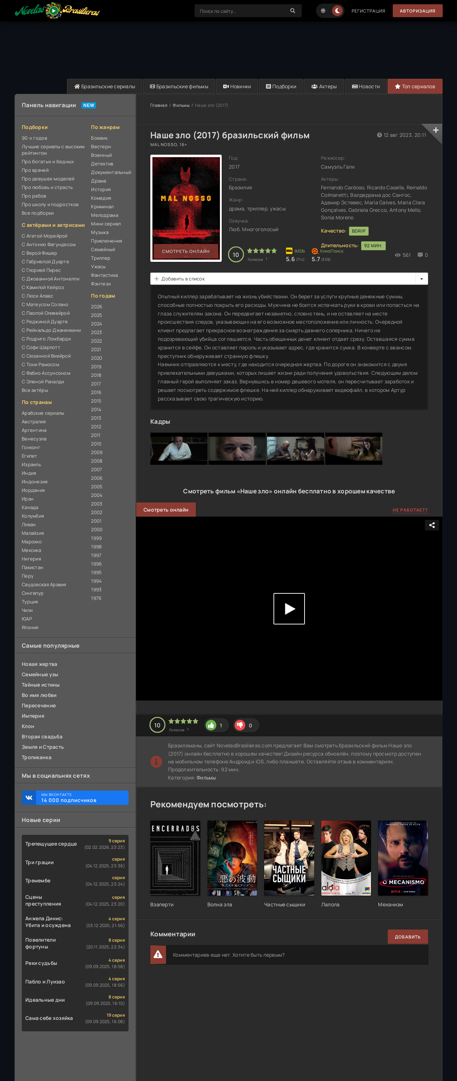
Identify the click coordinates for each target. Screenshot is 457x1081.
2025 (96, 315)
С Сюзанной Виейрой (46, 356)
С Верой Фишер (39, 253)
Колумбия (33, 516)
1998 (96, 546)
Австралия (34, 421)
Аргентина (34, 430)
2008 (96, 461)
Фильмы (181, 105)
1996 (96, 564)
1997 (96, 555)
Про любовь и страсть (47, 187)
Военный (101, 155)
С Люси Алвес (37, 296)
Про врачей (35, 170)
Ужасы (98, 266)
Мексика (31, 550)
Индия (29, 473)
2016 (96, 392)
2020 (96, 358)
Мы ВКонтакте (81, 797)
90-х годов (34, 138)
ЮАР (27, 619)
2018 (96, 375)
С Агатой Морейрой (44, 236)
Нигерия (31, 559)
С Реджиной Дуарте (45, 321)
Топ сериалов (415, 86)
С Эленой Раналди (43, 381)
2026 (96, 306)
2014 (96, 409)
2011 (95, 435)
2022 (96, 341)
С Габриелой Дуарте (45, 261)
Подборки (281, 86)
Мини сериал (106, 223)
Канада (30, 507)
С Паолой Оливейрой (46, 313)
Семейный (103, 249)
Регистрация (369, 11)
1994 (96, 581)
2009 (96, 452)
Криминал (102, 206)
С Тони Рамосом (40, 364)
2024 (96, 323)
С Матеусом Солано (45, 304)
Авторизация (418, 11)
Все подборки (38, 213)
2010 (96, 443)
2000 (96, 529)
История (101, 189)
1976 (96, 598)
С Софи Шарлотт (41, 347)
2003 (96, 503)
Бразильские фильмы (179, 86)
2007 (96, 469)
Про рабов (34, 196)
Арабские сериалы (43, 413)
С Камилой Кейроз (43, 287)
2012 (96, 426)
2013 (96, 418)
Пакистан (32, 567)
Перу (28, 576)
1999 (96, 538)
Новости (366, 86)
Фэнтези (101, 283)
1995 (96, 572)
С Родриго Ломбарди (46, 338)
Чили (27, 610)
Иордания (33, 490)
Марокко (32, 541)
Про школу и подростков (50, 204)
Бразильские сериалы (104, 86)
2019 (96, 366)
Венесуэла (34, 438)
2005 (96, 486)
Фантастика (104, 275)
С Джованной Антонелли (50, 278)
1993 (96, 589)
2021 (96, 349)
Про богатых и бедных (48, 161)
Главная (158, 105)
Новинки (237, 86)
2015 (96, 401)
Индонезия (35, 481)
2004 (96, 495)
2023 (96, 332)
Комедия (101, 198)
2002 (96, 512)
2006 (96, 478)
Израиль (31, 464)
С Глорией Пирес (41, 270)
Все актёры (35, 390)
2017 (96, 383)
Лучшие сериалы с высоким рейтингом (53, 149)
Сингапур (33, 593)
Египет (29, 456)
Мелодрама (104, 215)
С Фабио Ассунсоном (46, 373)
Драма (98, 181)
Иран (28, 498)
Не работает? (410, 510)
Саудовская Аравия (44, 584)
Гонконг (31, 447)
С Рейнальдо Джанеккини (51, 330)
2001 (96, 521)
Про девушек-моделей (48, 178)
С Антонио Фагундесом (49, 244)
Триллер (100, 258)
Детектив (102, 163)
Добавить (408, 937)
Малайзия (33, 533)
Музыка (100, 232)
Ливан (29, 524)
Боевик (99, 138)
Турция (30, 601)
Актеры (324, 86)
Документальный (110, 172)
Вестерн (101, 146)
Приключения (106, 241)
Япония (30, 627)
